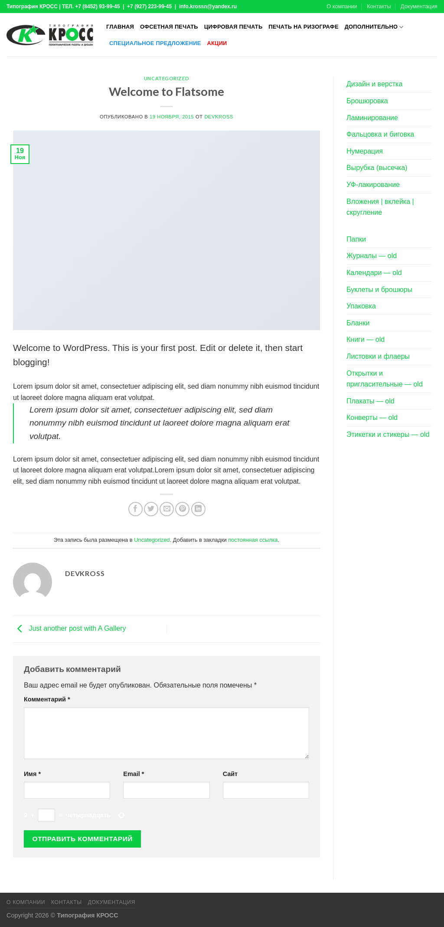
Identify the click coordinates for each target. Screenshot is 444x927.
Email (133, 773)
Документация (419, 6)
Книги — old (365, 339)
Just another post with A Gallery (69, 628)
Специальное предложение (155, 43)
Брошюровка (367, 101)
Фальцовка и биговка (380, 134)
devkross (218, 116)
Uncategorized (166, 78)
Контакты (379, 6)
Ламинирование (372, 117)
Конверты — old (372, 417)
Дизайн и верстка (374, 84)
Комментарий (47, 699)
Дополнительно (374, 27)
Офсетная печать (169, 26)
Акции (217, 43)
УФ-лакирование (373, 184)
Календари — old (374, 272)
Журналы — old (371, 255)
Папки (356, 239)
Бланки (357, 323)
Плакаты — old (370, 401)
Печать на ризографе (303, 26)
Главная (120, 26)
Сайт (230, 773)
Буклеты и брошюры (379, 289)
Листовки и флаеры (378, 356)
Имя (32, 773)
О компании (341, 6)
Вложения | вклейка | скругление (380, 207)
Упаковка (361, 306)
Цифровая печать (233, 26)
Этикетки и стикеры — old (387, 434)
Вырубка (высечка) (377, 167)
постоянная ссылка (253, 540)
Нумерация (364, 151)
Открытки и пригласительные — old (384, 379)
